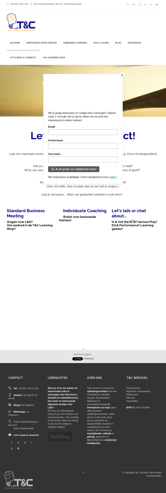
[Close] (121, 74)
